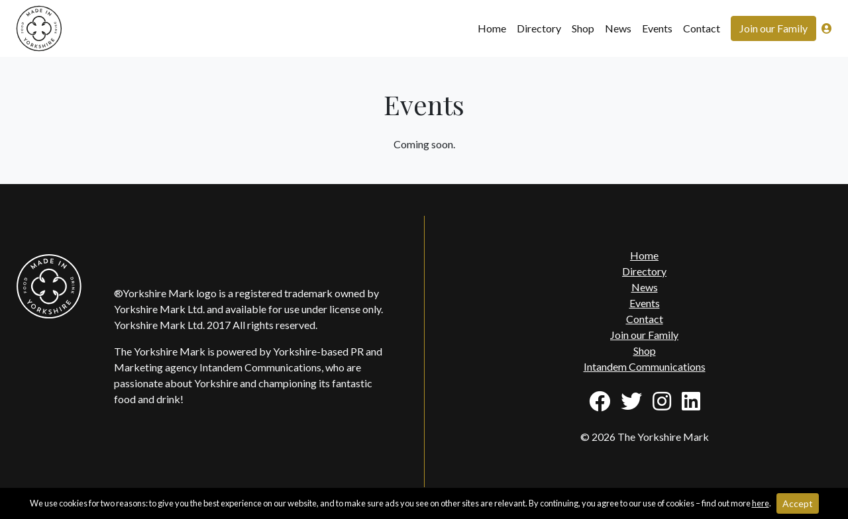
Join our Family (773, 28)
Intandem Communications (645, 366)
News (618, 28)
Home (492, 28)
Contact (701, 28)
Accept (797, 503)
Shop (583, 28)
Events (657, 28)
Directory (539, 28)
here (760, 503)
